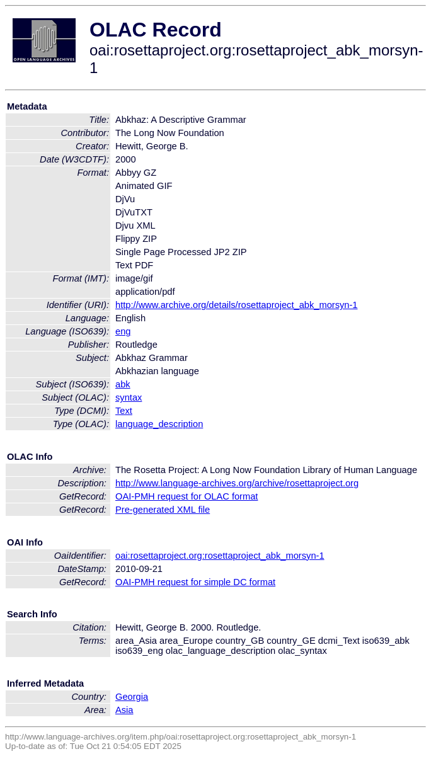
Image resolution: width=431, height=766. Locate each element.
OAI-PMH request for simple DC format (195, 582)
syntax (128, 397)
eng (122, 331)
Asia (124, 710)
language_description (159, 424)
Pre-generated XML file (162, 510)
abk (122, 384)
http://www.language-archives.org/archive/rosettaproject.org (237, 483)
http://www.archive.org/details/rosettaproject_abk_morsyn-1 (236, 305)
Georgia (131, 697)
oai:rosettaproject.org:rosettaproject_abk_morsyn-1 (220, 556)
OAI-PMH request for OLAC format (186, 496)
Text (123, 411)
